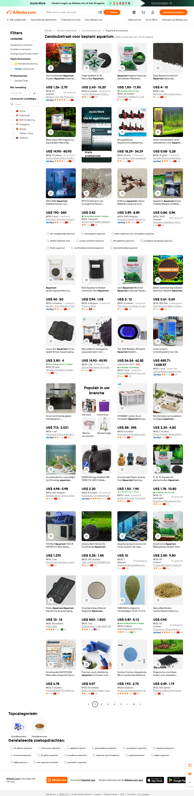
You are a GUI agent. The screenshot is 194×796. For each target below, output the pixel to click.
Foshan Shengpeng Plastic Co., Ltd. (97, 94)
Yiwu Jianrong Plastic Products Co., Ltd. (132, 306)
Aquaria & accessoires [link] (117, 30)
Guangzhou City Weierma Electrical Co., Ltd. (97, 495)
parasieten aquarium (75, 762)
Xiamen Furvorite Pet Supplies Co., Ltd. (132, 498)
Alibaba (48, 30)
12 (134, 704)
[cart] (143, 12)
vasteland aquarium (163, 748)
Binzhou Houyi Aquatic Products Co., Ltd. (61, 306)
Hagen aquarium (160, 755)
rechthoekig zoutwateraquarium (87, 248)
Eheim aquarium (56, 248)
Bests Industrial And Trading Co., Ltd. (61, 158)
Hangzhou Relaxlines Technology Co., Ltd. (168, 222)
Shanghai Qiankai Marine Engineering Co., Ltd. (132, 565)
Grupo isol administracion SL (131, 690)
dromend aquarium (21, 755)
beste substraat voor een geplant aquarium (132, 233)
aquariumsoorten (135, 755)
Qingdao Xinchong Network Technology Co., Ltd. (168, 158)
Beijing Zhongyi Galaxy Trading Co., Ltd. (97, 690)
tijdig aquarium (19, 762)
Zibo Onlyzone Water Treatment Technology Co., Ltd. (168, 306)
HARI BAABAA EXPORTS (129, 629)
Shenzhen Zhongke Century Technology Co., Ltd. (61, 219)
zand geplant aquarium (93, 233)
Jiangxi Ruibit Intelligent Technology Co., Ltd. (168, 371)
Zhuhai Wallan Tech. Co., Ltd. (131, 373)
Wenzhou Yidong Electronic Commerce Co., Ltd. (168, 94)
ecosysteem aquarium (134, 748)
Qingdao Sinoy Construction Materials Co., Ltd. (61, 495)
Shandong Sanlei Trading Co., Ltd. (132, 219)
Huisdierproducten (91, 30)
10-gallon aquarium (47, 755)
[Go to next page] (140, 704)
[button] (51, 68)
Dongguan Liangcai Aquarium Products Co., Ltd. (61, 434)
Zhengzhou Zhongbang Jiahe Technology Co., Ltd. (132, 434)
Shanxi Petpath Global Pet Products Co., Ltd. (168, 434)
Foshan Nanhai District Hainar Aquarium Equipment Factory (61, 562)
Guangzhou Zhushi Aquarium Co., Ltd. (168, 629)
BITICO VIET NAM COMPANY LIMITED (97, 222)
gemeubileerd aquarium (104, 748)
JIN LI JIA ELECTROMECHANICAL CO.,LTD (97, 562)
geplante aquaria (76, 748)
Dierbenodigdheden (67, 30)
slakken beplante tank (58, 241)
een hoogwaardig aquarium (61, 233)
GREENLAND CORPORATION (96, 626)
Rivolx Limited (89, 306)
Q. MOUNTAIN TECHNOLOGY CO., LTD (61, 690)
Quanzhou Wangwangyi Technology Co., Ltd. (168, 501)
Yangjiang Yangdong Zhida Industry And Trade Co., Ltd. (61, 370)
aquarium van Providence (106, 755)
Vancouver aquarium (49, 748)
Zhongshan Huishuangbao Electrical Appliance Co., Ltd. (132, 158)
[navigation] (24, 367)
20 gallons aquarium (21, 748)
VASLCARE (51, 626)
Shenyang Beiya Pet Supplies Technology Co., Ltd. (168, 690)
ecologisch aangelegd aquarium (156, 241)
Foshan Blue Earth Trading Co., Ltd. (168, 565)
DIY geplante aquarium (122, 241)
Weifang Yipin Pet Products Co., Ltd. (61, 97)
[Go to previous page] (89, 704)
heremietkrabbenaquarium (124, 248)
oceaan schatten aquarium (90, 241)
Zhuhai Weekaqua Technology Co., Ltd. (97, 367)
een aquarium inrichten (46, 762)
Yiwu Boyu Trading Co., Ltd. (130, 96)
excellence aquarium (75, 755)
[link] (190, 765)
